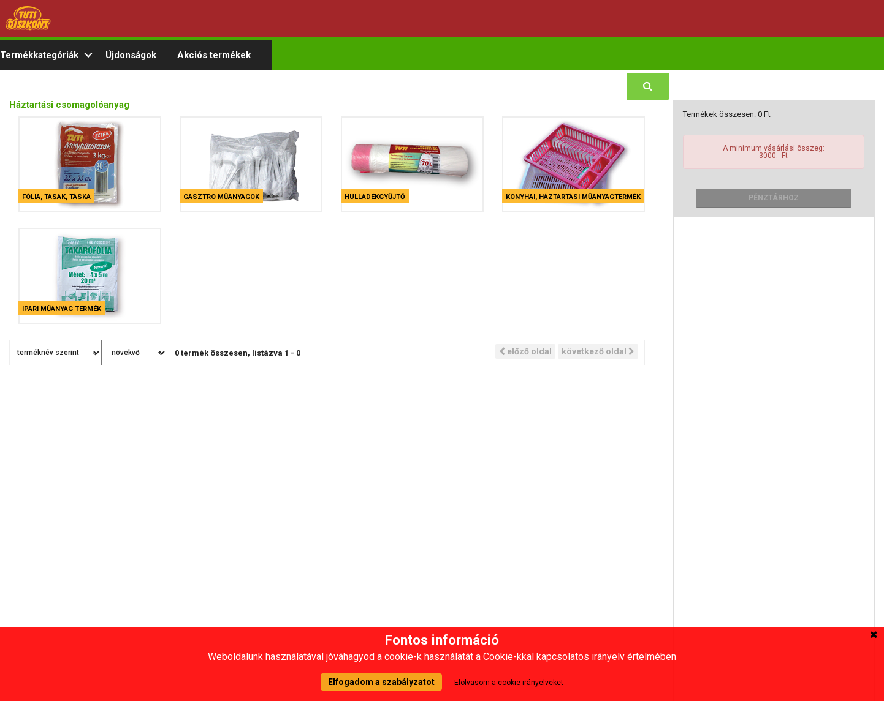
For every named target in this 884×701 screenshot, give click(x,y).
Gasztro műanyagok (221, 197)
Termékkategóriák (39, 55)
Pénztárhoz (774, 197)
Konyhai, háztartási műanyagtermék (573, 197)
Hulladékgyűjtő (375, 197)
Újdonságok (130, 55)
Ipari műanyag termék (61, 309)
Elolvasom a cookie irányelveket (508, 682)
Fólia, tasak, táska (56, 197)
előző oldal (525, 351)
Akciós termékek (214, 55)
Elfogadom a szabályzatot (381, 682)
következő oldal (598, 351)
